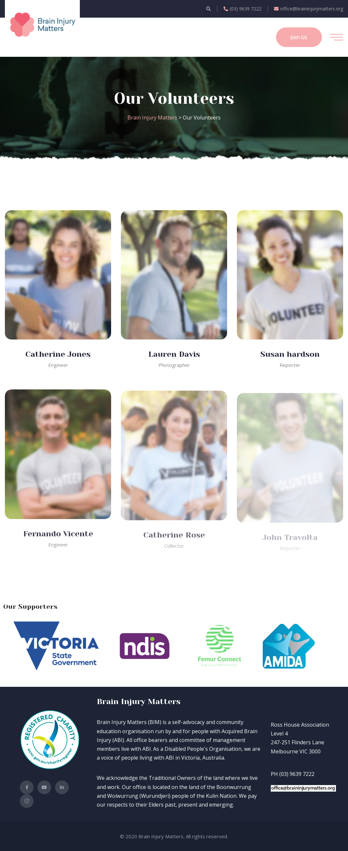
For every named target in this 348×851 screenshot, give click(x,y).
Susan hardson (290, 354)
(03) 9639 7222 (242, 9)
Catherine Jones (58, 354)
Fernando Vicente (58, 538)
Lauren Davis (174, 354)
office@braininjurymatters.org (308, 9)
